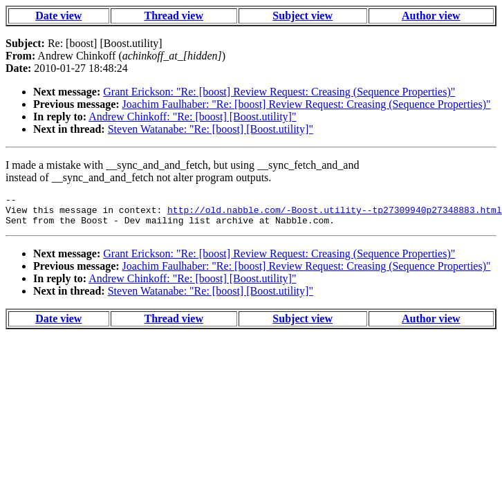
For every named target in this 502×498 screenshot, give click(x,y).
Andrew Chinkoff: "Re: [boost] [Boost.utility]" (192, 116)
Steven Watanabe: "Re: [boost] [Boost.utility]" (210, 129)
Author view (431, 15)
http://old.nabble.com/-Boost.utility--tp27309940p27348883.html (334, 214)
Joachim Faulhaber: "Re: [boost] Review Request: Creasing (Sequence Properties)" (306, 104)
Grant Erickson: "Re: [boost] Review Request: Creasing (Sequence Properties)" (279, 92)
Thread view (173, 15)
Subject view (302, 15)
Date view (58, 15)
